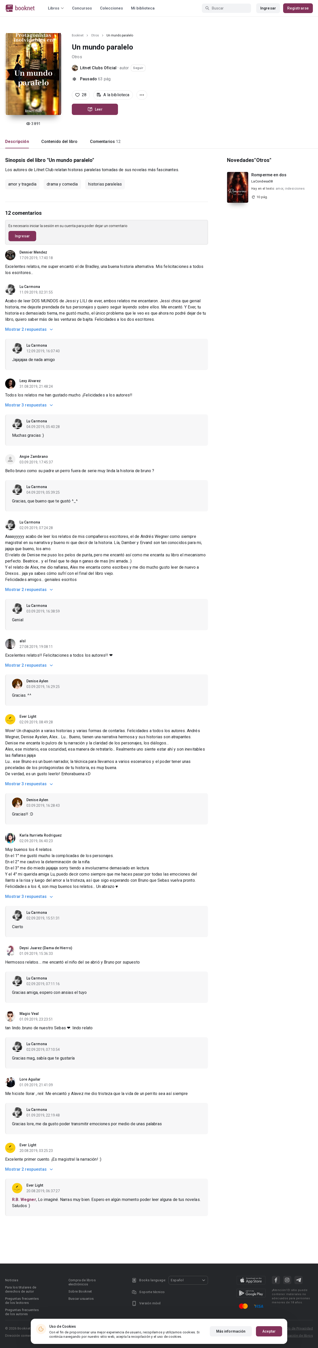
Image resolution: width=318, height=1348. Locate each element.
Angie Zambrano (33, 456)
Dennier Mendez (33, 252)
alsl (22, 641)
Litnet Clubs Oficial (98, 67)
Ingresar (268, 8)
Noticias (11, 1280)
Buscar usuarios (81, 1299)
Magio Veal (29, 1014)
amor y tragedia (22, 184)
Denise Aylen (37, 681)
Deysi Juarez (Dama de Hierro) (45, 948)
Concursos (82, 8)
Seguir (138, 68)
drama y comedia (62, 184)
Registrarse (298, 8)
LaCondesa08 (262, 181)
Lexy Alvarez (30, 381)
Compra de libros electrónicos (82, 1282)
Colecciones (111, 8)
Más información (231, 1331)
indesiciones (295, 188)
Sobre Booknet (80, 1291)
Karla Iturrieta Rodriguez (40, 835)
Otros (95, 35)
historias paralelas (105, 184)
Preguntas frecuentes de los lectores (22, 1301)
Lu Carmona (29, 287)
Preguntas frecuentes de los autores (22, 1312)
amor (279, 188)
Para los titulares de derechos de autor (20, 1289)
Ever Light (27, 716)
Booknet (78, 35)
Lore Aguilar (30, 1079)
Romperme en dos (268, 174)
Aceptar (269, 1331)
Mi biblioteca (143, 8)
